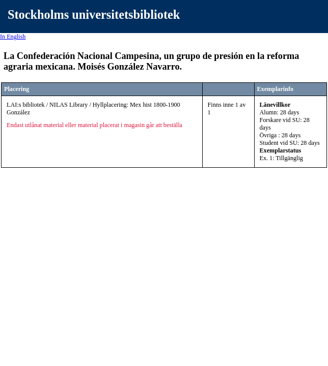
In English (12, 36)
